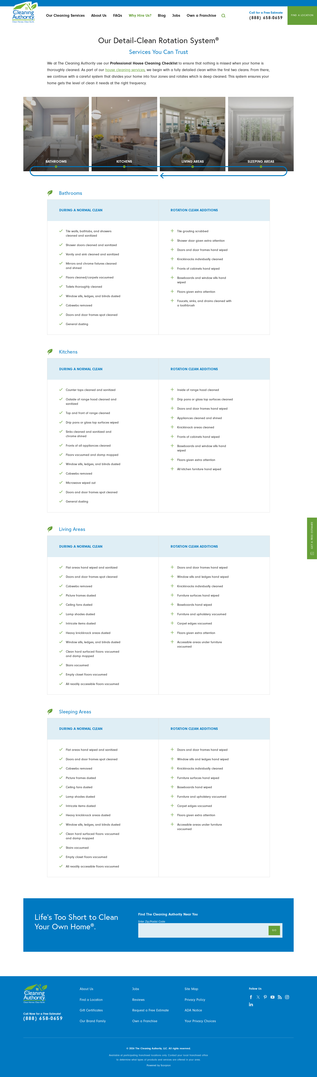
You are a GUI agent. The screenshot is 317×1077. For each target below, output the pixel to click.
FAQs (117, 15)
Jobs (176, 15)
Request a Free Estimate (150, 1010)
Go (274, 930)
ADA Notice (193, 1010)
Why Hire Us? (140, 15)
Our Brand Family (93, 1021)
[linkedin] (251, 1004)
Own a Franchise (201, 15)
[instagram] (287, 997)
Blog (162, 15)
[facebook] (251, 997)
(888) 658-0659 (43, 1018)
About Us (99, 15)
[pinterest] (265, 997)
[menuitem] (65, 15)
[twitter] (258, 997)
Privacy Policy (195, 1000)
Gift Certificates (91, 1010)
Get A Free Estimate (312, 538)
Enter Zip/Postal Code (151, 921)
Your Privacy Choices (200, 1021)
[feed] (280, 997)
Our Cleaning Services (65, 15)
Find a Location (91, 1000)
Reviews (138, 1000)
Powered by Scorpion (159, 1065)
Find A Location (302, 15)
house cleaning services (125, 70)
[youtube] (272, 997)
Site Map (191, 989)
